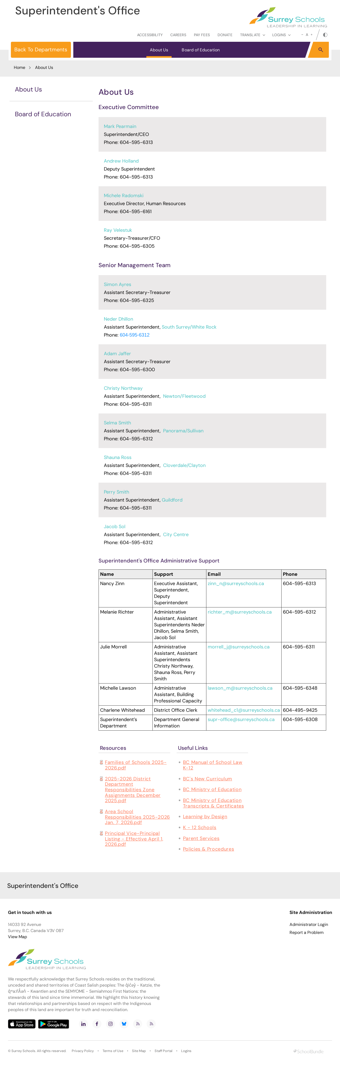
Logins (186, 1051)
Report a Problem (307, 932)
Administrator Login (309, 924)
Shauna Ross (117, 457)
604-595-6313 (136, 142)
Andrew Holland (121, 161)
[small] (302, 34)
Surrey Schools (23, 1051)
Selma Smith (117, 423)
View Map (17, 936)
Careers (178, 34)
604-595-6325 (137, 300)
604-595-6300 (137, 369)
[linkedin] (83, 1023)
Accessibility (150, 34)
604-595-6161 (136, 211)
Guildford (172, 500)
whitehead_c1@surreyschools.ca (244, 710)
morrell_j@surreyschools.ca (239, 647)
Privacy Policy (83, 1051)
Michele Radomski (123, 195)
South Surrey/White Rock (189, 327)
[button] (320, 49)
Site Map (139, 1051)
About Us (159, 50)
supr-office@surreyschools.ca (241, 719)
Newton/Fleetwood (184, 396)
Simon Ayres (117, 284)
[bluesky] (124, 1023)
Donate (225, 34)
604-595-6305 (137, 246)
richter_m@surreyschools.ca (240, 612)
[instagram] (110, 1023)
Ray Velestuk (118, 230)
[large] (311, 34)
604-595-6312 (135, 335)
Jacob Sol (114, 526)
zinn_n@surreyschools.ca (236, 583)
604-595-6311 (136, 404)
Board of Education (201, 50)
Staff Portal (163, 1051)
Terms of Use (113, 1051)
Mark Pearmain (120, 126)
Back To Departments (40, 49)
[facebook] (96, 1023)
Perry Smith (116, 492)
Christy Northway (123, 388)
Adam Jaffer (117, 353)
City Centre (176, 534)
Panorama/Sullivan (183, 431)
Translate (252, 34)
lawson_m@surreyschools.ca (240, 688)
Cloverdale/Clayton (184, 465)
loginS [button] (281, 34)
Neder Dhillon (118, 319)
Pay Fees (202, 34)
